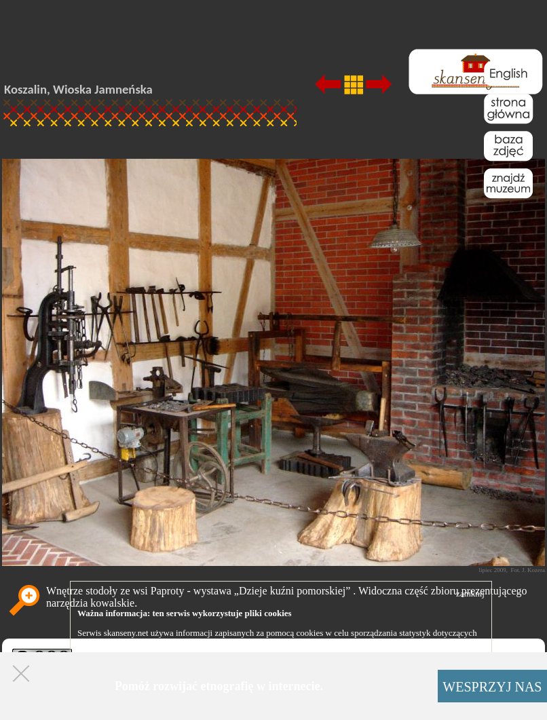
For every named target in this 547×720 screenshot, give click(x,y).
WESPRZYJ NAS (492, 686)
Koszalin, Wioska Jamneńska (78, 89)
